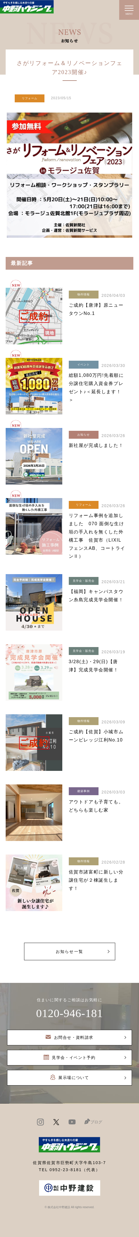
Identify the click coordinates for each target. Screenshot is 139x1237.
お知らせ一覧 (69, 951)
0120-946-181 (69, 1013)
